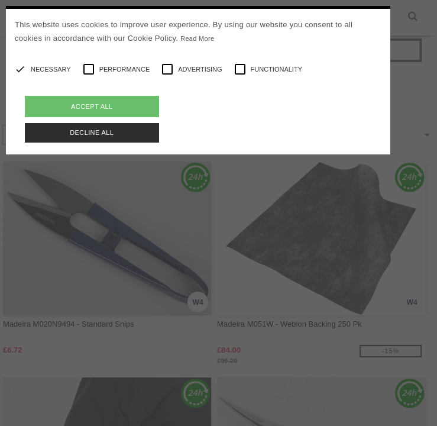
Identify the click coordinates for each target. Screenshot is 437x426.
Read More (197, 38)
